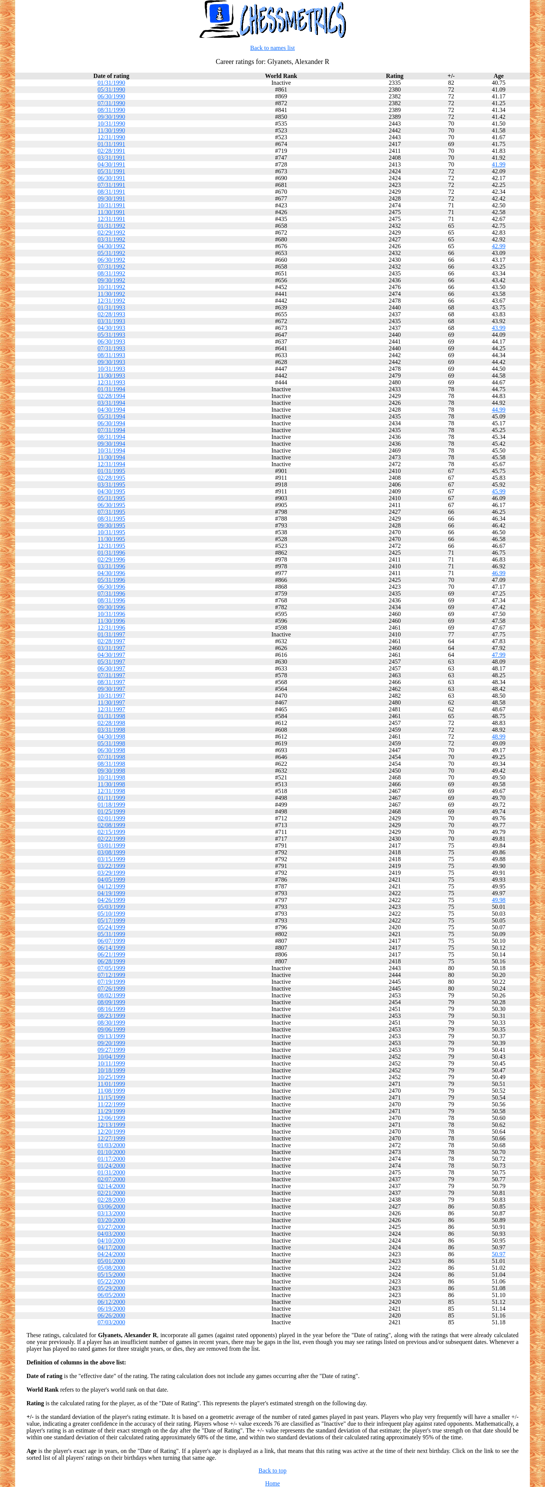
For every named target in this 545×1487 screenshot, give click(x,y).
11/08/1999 (111, 1090)
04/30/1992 (111, 246)
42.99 (499, 246)
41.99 (499, 164)
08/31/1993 (111, 355)
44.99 (499, 409)
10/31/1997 (111, 695)
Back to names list (272, 48)
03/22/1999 (111, 866)
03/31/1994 (111, 403)
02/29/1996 (111, 559)
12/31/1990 (111, 137)
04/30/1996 (111, 573)
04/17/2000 (111, 1247)
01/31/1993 (111, 307)
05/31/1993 (111, 334)
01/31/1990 (111, 82)
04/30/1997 (111, 655)
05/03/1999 (111, 907)
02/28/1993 (111, 314)
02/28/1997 (111, 641)
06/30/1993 (111, 341)
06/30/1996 (111, 586)
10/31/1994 (111, 450)
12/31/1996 (111, 627)
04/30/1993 (111, 328)
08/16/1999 (111, 1009)
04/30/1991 (111, 164)
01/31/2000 (111, 1172)
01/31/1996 (111, 552)
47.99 (499, 655)
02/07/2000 (111, 1179)
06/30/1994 (111, 423)
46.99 (499, 573)
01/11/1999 (111, 798)
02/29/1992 (111, 232)
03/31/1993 (111, 321)
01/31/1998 (111, 716)
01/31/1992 (111, 225)
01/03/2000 (111, 1145)
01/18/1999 (111, 804)
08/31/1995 (111, 518)
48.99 (499, 736)
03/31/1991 (111, 157)
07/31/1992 (111, 266)
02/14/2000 (111, 1186)
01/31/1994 (111, 389)
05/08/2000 (111, 1268)
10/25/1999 (111, 1077)
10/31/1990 (111, 123)
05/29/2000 (111, 1288)
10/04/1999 (111, 1056)
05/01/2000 (111, 1261)
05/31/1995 (111, 498)
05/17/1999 (111, 920)
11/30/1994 (111, 457)
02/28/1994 (111, 396)
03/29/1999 (111, 872)
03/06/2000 (111, 1206)
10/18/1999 (111, 1070)
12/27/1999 (111, 1138)
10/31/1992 (111, 287)
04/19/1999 (111, 893)
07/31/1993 (111, 348)
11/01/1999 (111, 1084)
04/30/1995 (111, 491)
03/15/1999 (111, 859)
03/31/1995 (111, 484)
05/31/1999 (111, 934)
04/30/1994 (111, 409)
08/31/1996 (111, 600)
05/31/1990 (111, 89)
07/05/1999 (111, 968)
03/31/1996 (111, 566)
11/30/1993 (111, 375)
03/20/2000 (111, 1220)
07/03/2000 (111, 1322)
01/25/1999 (111, 811)
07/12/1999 (111, 975)
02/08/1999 (111, 825)
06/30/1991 (111, 178)
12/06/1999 (111, 1118)
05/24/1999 (111, 927)
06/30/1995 (111, 505)
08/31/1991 (111, 191)
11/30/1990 (111, 130)
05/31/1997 (111, 661)
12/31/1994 (111, 464)
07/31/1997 (111, 675)
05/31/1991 (111, 171)
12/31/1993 (111, 382)
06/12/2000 (111, 1302)
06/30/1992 (111, 260)
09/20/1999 (111, 1043)
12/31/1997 (111, 709)
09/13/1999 (111, 1036)
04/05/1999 (111, 879)
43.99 (499, 328)
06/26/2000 (111, 1315)
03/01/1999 (111, 845)
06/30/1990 (111, 96)
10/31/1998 (111, 777)
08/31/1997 (111, 682)
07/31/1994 (111, 430)
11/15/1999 (111, 1097)
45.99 (499, 491)
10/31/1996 (111, 614)
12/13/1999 (111, 1124)
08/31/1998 (111, 764)
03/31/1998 (111, 729)
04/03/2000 (111, 1233)
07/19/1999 (111, 981)
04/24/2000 (111, 1254)
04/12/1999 (111, 886)
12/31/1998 (111, 791)
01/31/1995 (111, 471)
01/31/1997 (111, 634)
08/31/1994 (111, 437)
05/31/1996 (111, 580)
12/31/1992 (111, 300)
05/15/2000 (111, 1274)
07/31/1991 (111, 185)
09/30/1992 (111, 280)
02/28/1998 (111, 723)
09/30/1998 (111, 770)
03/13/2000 (111, 1213)
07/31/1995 (111, 512)
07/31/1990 (111, 103)
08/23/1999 (111, 1016)
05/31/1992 (111, 253)
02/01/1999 (111, 818)
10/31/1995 (111, 532)
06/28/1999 (111, 961)
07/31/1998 (111, 757)
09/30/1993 (111, 362)
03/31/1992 (111, 239)
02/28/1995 (111, 477)
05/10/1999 (111, 913)
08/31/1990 (111, 110)
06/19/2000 (111, 1308)
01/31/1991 (111, 144)
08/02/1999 (111, 995)
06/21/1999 (111, 954)
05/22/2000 (111, 1281)
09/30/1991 (111, 198)
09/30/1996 (111, 607)
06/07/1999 (111, 941)
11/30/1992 (111, 294)
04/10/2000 (111, 1240)
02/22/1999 (111, 838)
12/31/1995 (111, 546)
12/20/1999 (111, 1131)
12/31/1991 (111, 219)
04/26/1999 (111, 900)
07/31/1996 (111, 593)
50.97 (499, 1254)
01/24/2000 (111, 1165)
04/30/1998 (111, 736)
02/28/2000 (111, 1199)
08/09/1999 (111, 1002)
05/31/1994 (111, 416)
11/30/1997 (111, 702)
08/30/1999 (111, 1022)
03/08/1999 (111, 852)
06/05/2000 (111, 1295)
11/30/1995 (111, 539)
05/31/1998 (111, 743)
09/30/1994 (111, 443)
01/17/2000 (111, 1159)
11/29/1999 (111, 1111)
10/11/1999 (111, 1063)
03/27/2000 (111, 1227)
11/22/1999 (111, 1104)
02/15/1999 (111, 832)
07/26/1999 (111, 988)
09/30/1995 (111, 525)
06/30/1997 (111, 668)
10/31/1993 (111, 369)
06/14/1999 (111, 947)
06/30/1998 (111, 750)
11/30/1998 (111, 784)
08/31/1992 (111, 273)
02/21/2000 (111, 1193)
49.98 (499, 900)
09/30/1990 (111, 117)
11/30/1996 (111, 621)
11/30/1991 (111, 212)
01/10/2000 (111, 1152)
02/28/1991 (111, 151)
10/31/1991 (111, 205)
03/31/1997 (111, 648)
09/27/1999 (111, 1050)
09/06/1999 (111, 1029)
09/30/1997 (111, 689)
